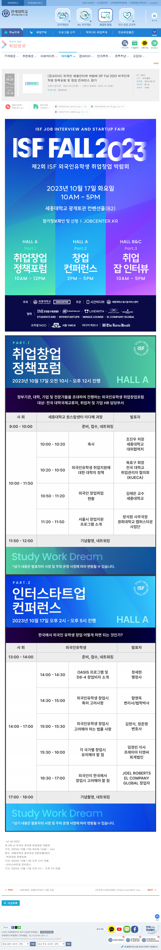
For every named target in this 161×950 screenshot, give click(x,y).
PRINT (156, 63)
